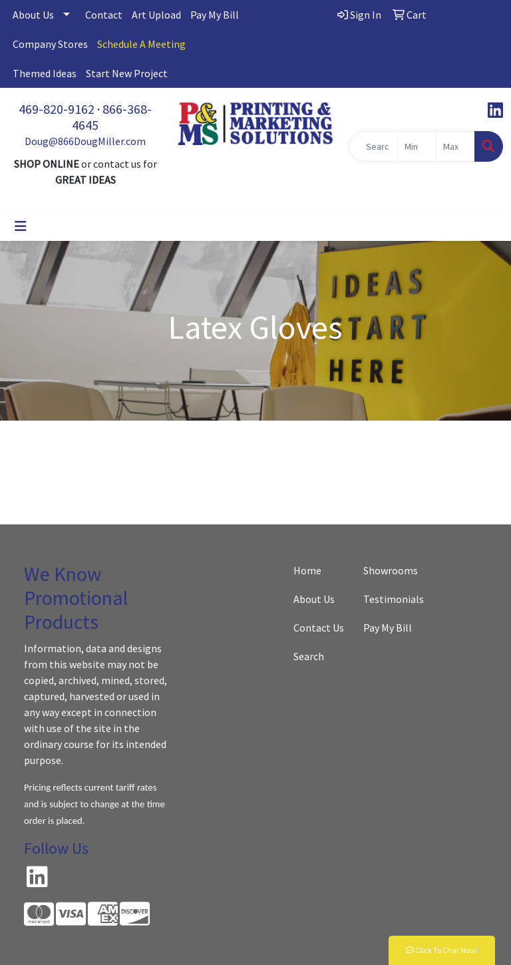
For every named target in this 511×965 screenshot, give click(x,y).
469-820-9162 (56, 108)
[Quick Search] (373, 146)
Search (308, 656)
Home (307, 570)
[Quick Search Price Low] (416, 146)
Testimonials (390, 599)
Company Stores (50, 44)
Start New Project (127, 73)
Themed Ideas (45, 73)
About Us (33, 14)
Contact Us (318, 627)
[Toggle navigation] (21, 226)
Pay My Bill (214, 14)
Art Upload (156, 14)
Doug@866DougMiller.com (85, 141)
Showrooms (390, 570)
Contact (103, 14)
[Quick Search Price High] (455, 146)
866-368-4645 (112, 116)
